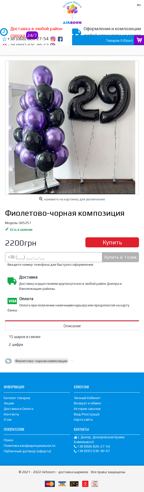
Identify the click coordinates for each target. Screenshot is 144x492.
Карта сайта (83, 419)
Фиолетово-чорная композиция (41, 361)
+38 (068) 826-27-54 (28, 38)
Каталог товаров (17, 398)
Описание (72, 325)
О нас (8, 419)
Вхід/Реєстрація (86, 414)
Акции (9, 403)
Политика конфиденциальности (29, 446)
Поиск (8, 440)
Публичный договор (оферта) (27, 451)
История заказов (87, 409)
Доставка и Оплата (18, 409)
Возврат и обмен (87, 403)
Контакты (11, 414)
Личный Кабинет (87, 398)
